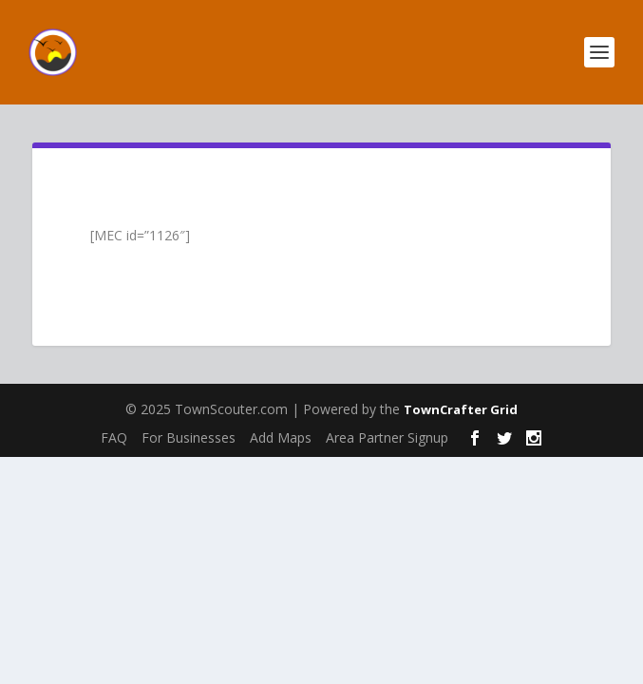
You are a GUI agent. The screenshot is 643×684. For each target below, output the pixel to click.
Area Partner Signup (387, 437)
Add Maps (281, 437)
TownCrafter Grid (461, 409)
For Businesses (189, 437)
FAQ (114, 437)
